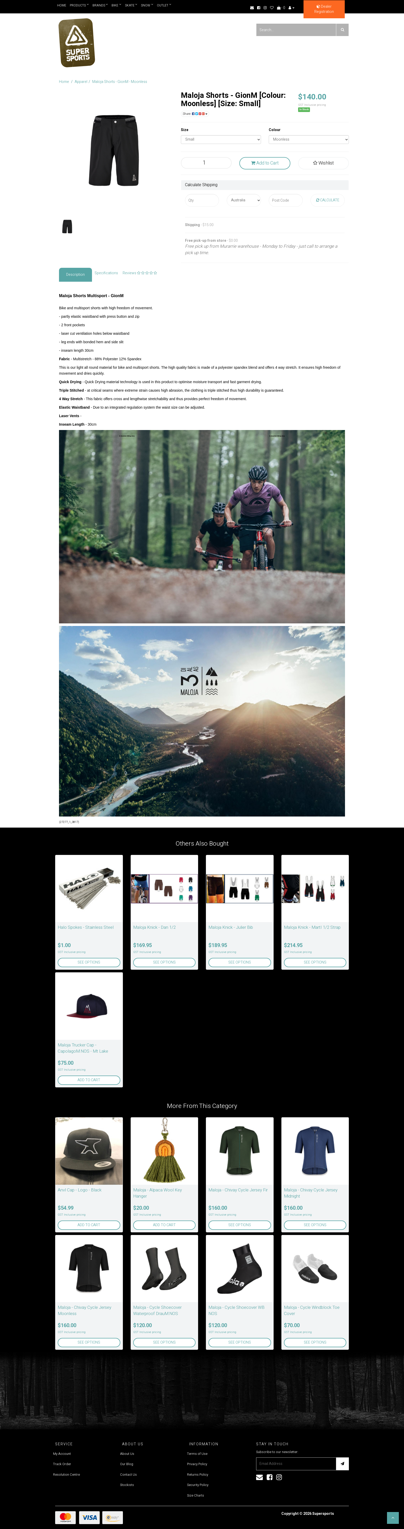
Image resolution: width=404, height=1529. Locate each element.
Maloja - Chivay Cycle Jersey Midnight (311, 1193)
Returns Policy (197, 1474)
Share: (195, 113)
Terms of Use (197, 1453)
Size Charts (195, 1495)
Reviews (140, 273)
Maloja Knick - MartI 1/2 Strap (312, 927)
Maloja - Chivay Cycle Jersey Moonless (84, 1310)
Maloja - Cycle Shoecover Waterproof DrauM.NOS (157, 1310)
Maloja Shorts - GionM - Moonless (119, 81)
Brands (100, 5)
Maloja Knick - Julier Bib (230, 927)
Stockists (127, 1484)
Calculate (327, 200)
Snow (147, 5)
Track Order (62, 1464)
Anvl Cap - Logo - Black (80, 1190)
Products (79, 5)
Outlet (164, 5)
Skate (131, 5)
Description (75, 274)
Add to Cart (265, 163)
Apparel (81, 81)
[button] (393, 1518)
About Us (127, 1453)
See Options (89, 962)
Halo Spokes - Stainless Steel (86, 927)
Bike (117, 5)
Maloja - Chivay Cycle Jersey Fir (238, 1190)
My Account (62, 1453)
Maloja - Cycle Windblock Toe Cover (312, 1310)
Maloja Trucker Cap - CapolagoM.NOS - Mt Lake (83, 1048)
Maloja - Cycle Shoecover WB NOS (236, 1310)
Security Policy (197, 1484)
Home (61, 5)
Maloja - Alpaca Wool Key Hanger (157, 1193)
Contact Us (128, 1474)
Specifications (106, 273)
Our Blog (126, 1464)
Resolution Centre (66, 1474)
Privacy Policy (197, 1464)
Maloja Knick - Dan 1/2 (154, 927)
